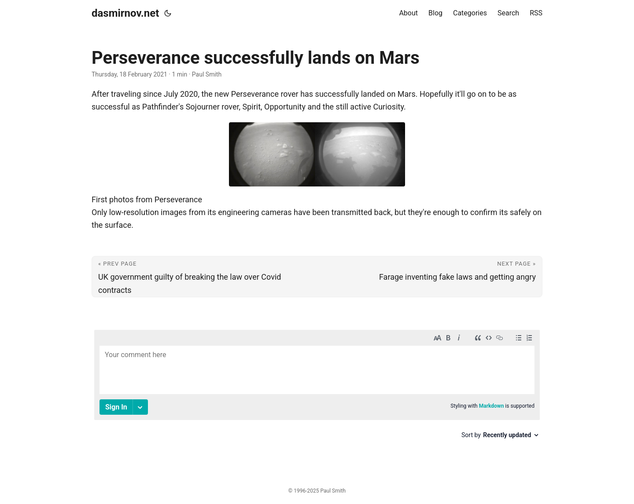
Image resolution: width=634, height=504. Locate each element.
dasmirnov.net (125, 13)
